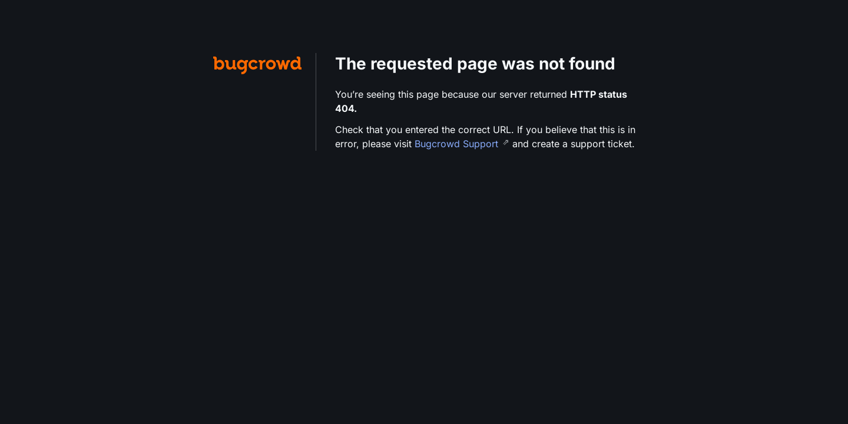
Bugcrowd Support (458, 144)
